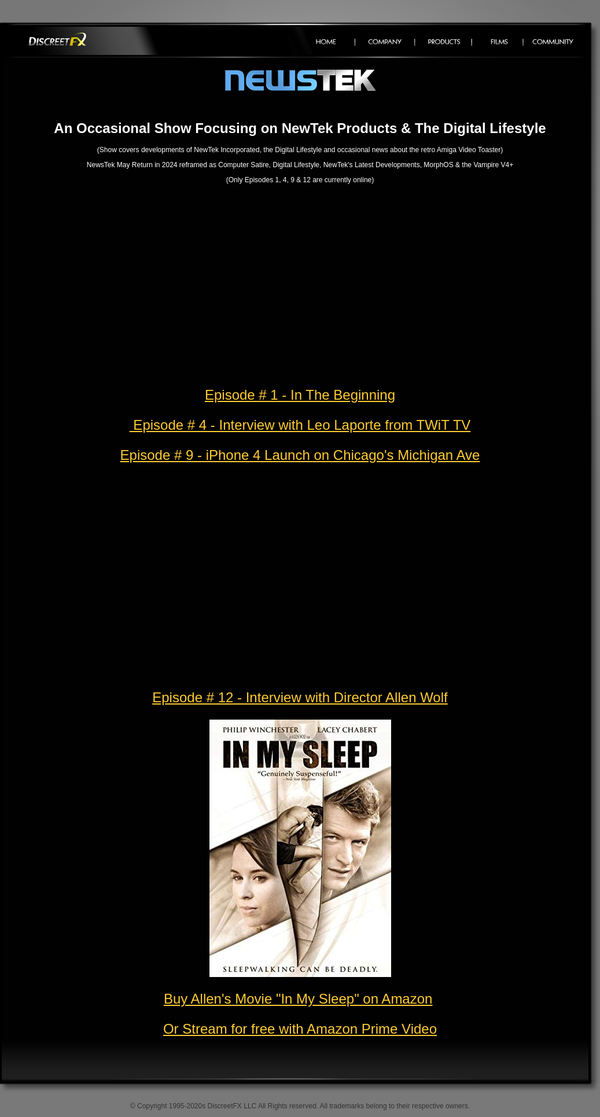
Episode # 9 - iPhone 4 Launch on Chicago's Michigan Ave (300, 455)
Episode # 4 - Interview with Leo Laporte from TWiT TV (300, 425)
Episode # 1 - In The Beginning (300, 395)
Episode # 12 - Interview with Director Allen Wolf (299, 697)
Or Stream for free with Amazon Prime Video (300, 1029)
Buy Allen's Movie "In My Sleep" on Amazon (298, 999)
